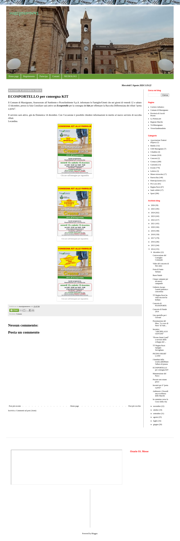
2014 (153, 249)
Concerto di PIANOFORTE (160, 304)
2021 (153, 223)
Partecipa (44, 76)
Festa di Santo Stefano (158, 270)
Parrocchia (154, 177)
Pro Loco (153, 184)
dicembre (157, 252)
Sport (152, 193)
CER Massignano (156, 149)
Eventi (152, 168)
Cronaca (153, 162)
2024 (153, 213)
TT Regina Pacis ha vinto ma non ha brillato (160, 297)
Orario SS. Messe (139, 451)
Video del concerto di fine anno (161, 265)
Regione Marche (156, 122)
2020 (153, 227)
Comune (19, 314)
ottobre (156, 410)
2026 (153, 205)
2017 (153, 238)
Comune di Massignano (159, 110)
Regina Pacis (155, 187)
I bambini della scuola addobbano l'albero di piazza (160, 361)
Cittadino (153, 152)
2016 (153, 242)
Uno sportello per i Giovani (160, 316)
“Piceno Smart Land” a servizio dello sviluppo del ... (161, 339)
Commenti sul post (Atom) (26, 410)
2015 (153, 245)
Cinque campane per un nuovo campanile (160, 281)
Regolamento (29, 76)
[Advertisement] (20, 508)
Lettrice (153, 171)
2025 (153, 209)
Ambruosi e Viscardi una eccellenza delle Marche (160, 393)
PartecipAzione (156, 181)
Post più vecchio (134, 406)
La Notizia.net (155, 119)
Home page (14, 76)
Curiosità (153, 165)
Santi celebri (155, 190)
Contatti (55, 76)
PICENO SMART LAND (159, 355)
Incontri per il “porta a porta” (160, 386)
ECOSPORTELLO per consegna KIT (160, 369)
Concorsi (153, 158)
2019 (153, 231)
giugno (156, 424)
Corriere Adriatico (157, 107)
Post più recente (15, 406)
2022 (153, 220)
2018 (153, 234)
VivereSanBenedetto (158, 128)
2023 (153, 216)
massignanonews (23, 13)
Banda (152, 146)
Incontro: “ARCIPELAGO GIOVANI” (160, 331)
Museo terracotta (156, 174)
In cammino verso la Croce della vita (160, 400)
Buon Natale (157, 275)
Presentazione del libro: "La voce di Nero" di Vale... (160, 323)
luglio (155, 421)
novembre (157, 406)
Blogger (94, 533)
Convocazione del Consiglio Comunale (159, 257)
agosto (156, 417)
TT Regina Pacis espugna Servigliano (159, 347)
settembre (157, 413)
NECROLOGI (70, 76)
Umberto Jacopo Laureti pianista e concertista (160, 289)
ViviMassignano (156, 125)
